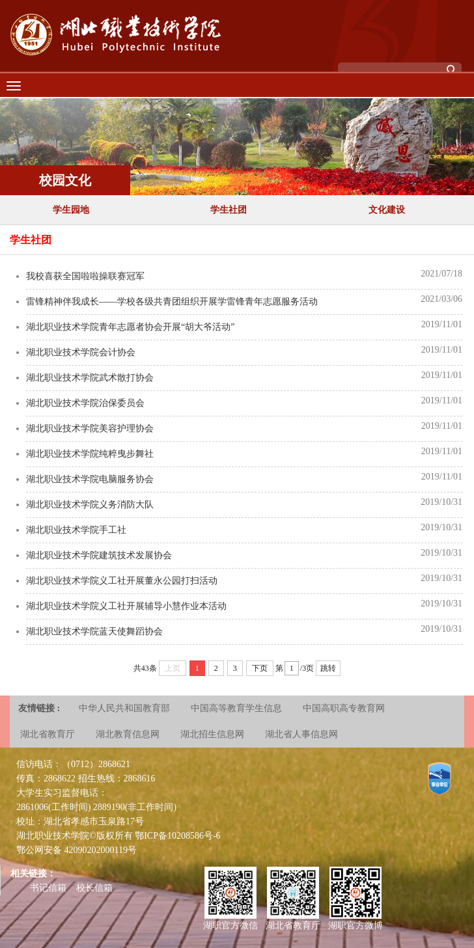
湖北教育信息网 (128, 734)
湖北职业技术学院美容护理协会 (90, 428)
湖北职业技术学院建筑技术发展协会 (99, 555)
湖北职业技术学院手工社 (76, 530)
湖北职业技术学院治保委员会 (85, 403)
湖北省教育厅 (47, 734)
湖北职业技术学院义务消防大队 (90, 504)
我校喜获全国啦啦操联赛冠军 (85, 276)
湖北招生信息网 (212, 734)
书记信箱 (48, 888)
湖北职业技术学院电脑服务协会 (90, 479)
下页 (260, 668)
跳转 (328, 668)
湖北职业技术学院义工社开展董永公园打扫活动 (121, 581)
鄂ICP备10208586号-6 (177, 836)
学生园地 (71, 210)
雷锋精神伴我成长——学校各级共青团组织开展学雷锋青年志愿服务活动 (172, 301)
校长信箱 (94, 888)
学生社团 (228, 210)
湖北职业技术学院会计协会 (80, 352)
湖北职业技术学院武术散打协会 (90, 378)
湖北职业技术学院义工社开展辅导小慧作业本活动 (126, 606)
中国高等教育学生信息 (236, 708)
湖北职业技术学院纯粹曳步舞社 (90, 454)
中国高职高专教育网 (344, 708)
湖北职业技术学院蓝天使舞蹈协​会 (94, 631)
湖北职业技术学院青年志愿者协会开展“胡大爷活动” (130, 327)
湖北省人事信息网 (301, 734)
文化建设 (387, 210)
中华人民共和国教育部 (124, 708)
